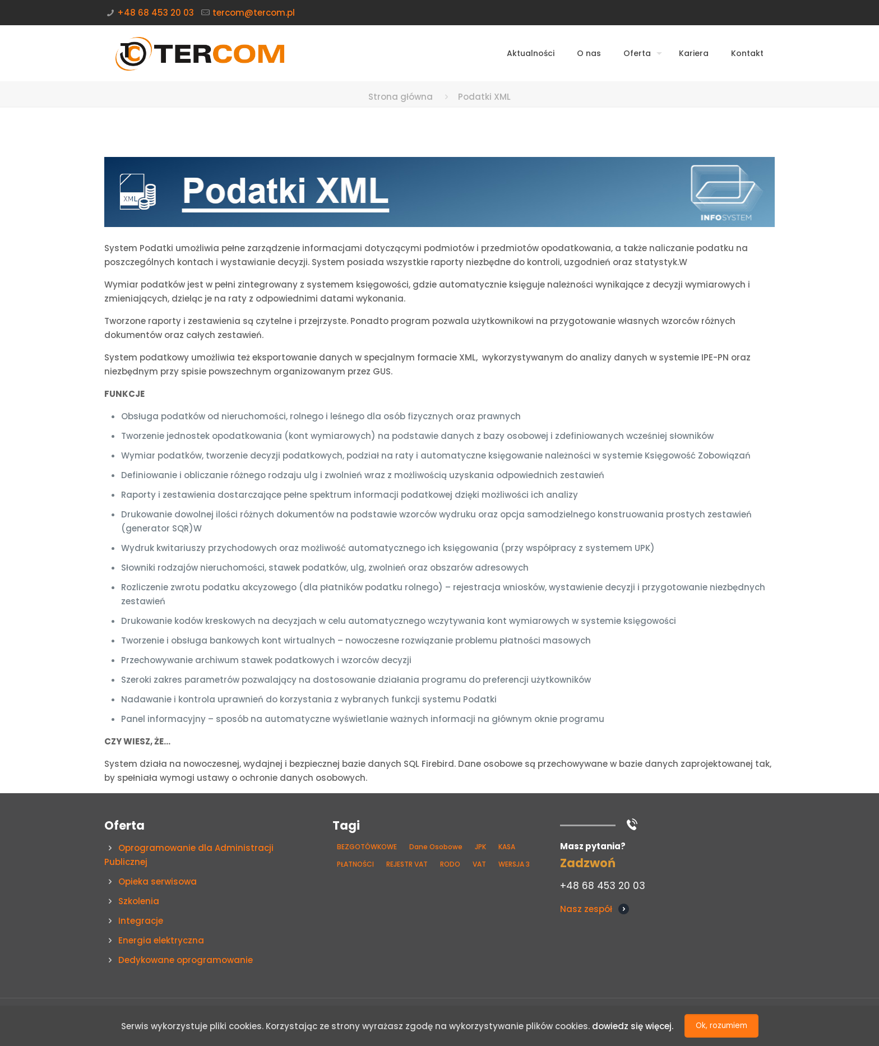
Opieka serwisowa (157, 881)
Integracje (140, 921)
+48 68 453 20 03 (155, 12)
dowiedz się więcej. (632, 1026)
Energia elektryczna (161, 940)
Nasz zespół (586, 909)
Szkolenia (138, 901)
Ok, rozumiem (721, 1025)
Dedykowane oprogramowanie (185, 960)
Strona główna (400, 97)
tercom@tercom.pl (253, 12)
